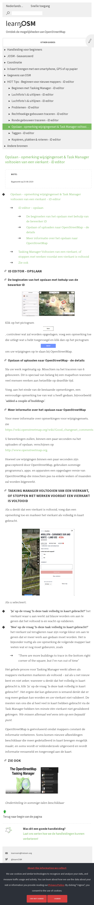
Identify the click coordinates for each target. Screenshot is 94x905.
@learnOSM (16, 859)
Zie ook (23, 262)
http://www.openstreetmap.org (26, 450)
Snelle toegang (40, 6)
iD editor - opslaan (30, 207)
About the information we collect (47, 868)
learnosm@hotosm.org (21, 853)
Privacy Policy (56, 885)
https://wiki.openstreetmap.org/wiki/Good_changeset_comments (49, 429)
